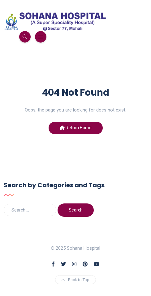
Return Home (76, 127)
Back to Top (75, 279)
